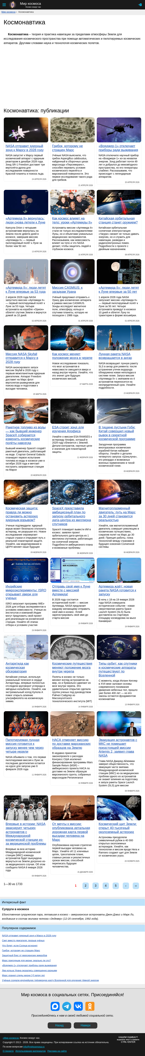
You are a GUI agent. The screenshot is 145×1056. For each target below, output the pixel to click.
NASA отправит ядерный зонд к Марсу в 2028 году (29, 935)
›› (136, 885)
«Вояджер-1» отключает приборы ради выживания (29, 965)
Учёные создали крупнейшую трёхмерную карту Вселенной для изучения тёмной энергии (50, 980)
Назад (59, 1025)
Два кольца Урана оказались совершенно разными (29, 970)
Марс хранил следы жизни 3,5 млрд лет (23, 975)
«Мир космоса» (11, 1038)
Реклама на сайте (57, 1051)
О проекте (8, 1051)
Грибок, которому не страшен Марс (21, 950)
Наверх (85, 1025)
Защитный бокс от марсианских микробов (24, 955)
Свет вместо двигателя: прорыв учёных (23, 940)
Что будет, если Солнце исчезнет (20, 945)
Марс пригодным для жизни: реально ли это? (26, 960)
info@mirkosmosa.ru (34, 1046)
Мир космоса (8, 12)
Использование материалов (30, 1051)
